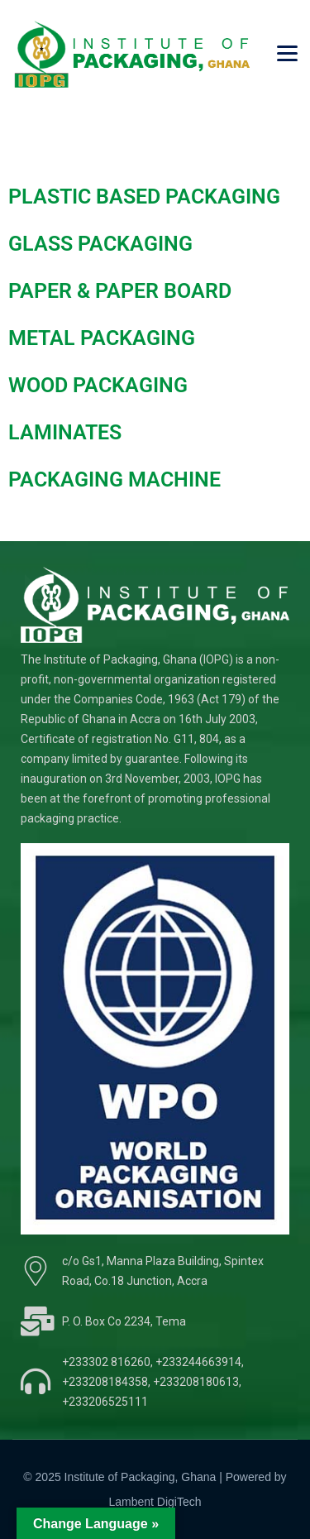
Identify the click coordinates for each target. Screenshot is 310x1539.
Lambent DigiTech (154, 1501)
